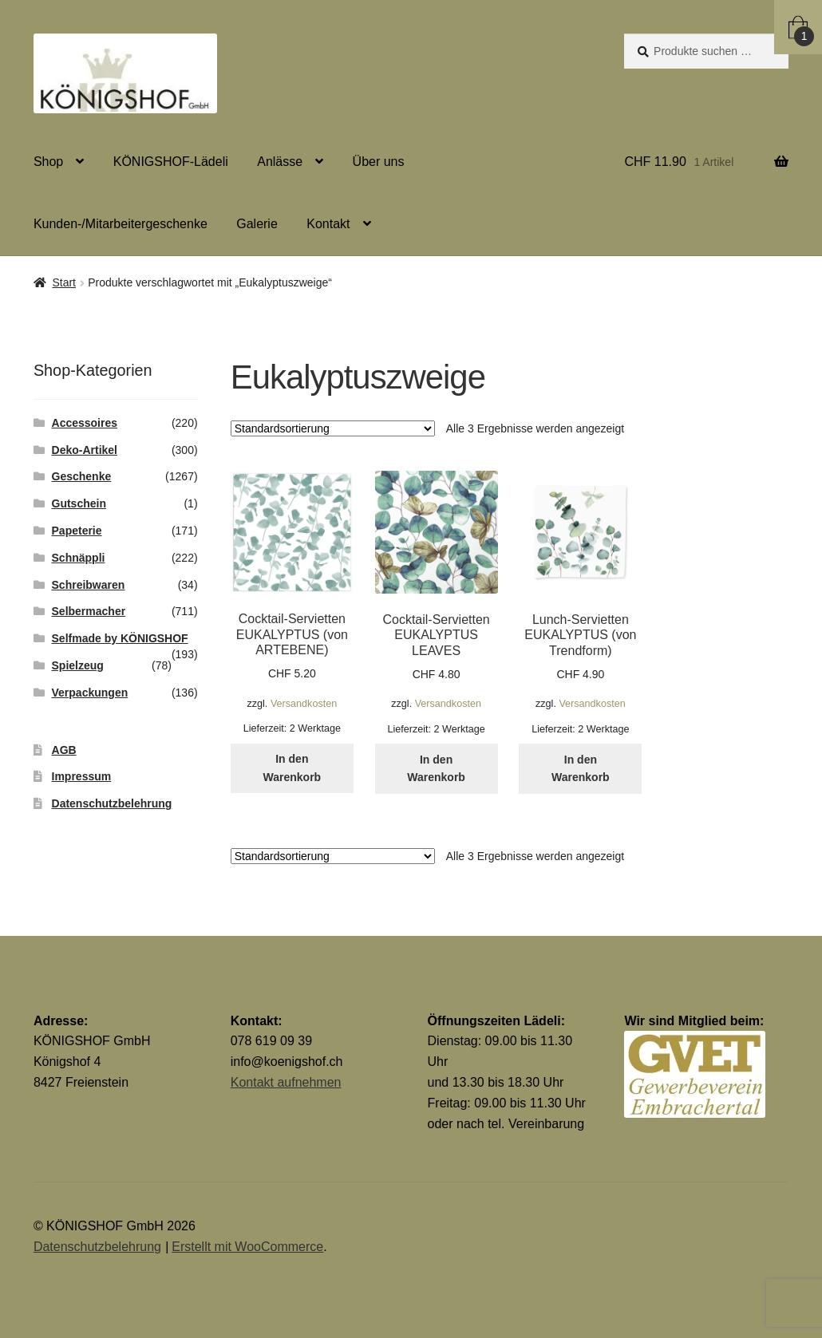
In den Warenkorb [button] (292, 767)
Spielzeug (78, 665)
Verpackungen (90, 692)
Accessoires (85, 422)
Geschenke (82, 476)
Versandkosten (304, 703)
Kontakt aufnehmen (286, 1082)
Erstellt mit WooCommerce (247, 1246)
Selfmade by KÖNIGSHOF (120, 638)
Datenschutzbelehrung (112, 803)
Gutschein (79, 503)
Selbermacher (89, 611)
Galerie (257, 224)
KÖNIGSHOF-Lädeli (170, 161)
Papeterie (77, 530)
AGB (64, 750)
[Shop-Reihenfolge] (333, 428)
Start (64, 282)
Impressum (82, 776)
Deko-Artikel (84, 450)
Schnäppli (78, 557)
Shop (48, 161)
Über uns (379, 161)
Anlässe (279, 161)
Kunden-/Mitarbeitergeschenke (120, 224)
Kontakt (328, 224)
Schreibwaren (88, 584)
